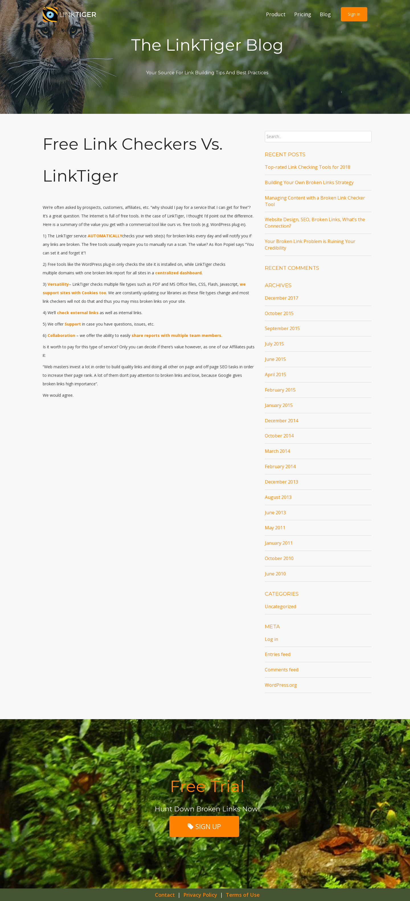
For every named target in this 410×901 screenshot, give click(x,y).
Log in (271, 639)
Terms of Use (243, 894)
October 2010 (279, 558)
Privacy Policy (200, 894)
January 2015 (279, 405)
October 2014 (279, 436)
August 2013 (278, 497)
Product (276, 14)
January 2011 (279, 543)
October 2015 (279, 313)
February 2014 (280, 466)
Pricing (302, 14)
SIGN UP (204, 826)
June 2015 (275, 359)
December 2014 (281, 420)
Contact (165, 894)
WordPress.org (281, 685)
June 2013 (275, 512)
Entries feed (277, 654)
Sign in (354, 14)
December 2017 (281, 298)
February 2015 (280, 390)
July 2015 (274, 344)
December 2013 (281, 482)
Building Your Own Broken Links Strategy (309, 182)
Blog (325, 14)
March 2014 (277, 451)
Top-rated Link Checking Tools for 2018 (307, 167)
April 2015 (275, 374)
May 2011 (275, 527)
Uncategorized (280, 606)
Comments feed (281, 670)
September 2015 (282, 328)
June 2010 (275, 574)
